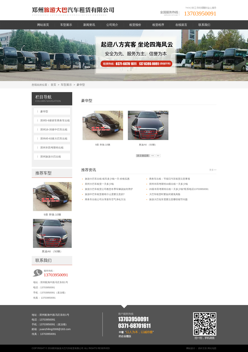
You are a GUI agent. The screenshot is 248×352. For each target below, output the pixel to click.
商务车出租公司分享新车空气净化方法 (105, 199)
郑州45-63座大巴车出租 (54, 138)
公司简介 (112, 24)
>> (158, 155)
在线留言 (181, 24)
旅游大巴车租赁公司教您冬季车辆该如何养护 (109, 189)
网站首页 (43, 24)
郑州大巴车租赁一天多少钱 (99, 184)
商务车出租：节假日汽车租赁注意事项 (169, 178)
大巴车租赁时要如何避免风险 (164, 194)
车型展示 (66, 24)
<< (152, 155)
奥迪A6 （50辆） (52, 251)
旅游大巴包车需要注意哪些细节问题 (168, 199)
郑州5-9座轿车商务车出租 (55, 120)
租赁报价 (135, 24)
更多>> (212, 170)
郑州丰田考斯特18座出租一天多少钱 (168, 184)
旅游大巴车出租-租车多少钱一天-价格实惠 (107, 178)
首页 (53, 84)
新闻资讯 (89, 24)
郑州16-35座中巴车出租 (54, 129)
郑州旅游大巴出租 (50, 156)
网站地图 (211, 348)
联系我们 (204, 24)
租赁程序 (158, 24)
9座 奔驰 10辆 (52, 214)
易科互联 (202, 348)
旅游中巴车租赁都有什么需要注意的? (105, 194)
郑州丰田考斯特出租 (52, 147)
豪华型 (81, 84)
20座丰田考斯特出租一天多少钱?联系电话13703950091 (179, 189)
